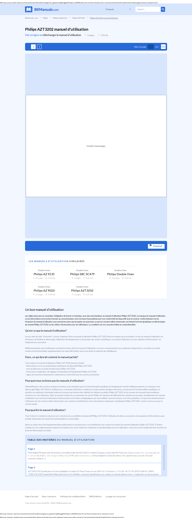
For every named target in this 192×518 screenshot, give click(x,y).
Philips (45, 18)
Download (157, 246)
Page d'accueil (31, 496)
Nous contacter (49, 496)
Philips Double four (60, 18)
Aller (163, 47)
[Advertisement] (96, 74)
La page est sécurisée (116, 496)
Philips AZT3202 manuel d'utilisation (104, 18)
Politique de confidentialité (72, 496)
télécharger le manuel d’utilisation (62, 35)
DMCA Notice (95, 496)
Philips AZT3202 (78, 18)
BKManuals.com (31, 18)
